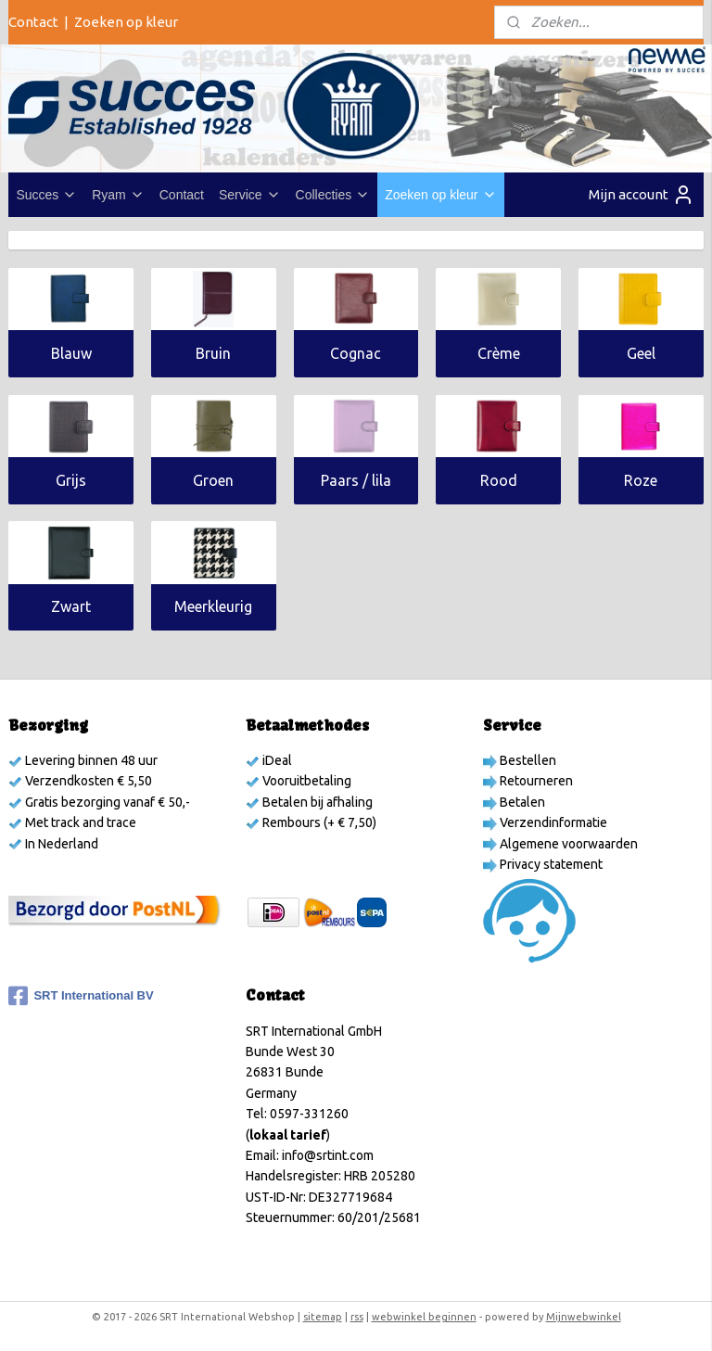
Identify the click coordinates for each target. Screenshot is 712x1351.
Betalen (521, 802)
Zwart (71, 607)
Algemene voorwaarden (567, 843)
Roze (640, 480)
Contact (33, 22)
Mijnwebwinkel (583, 1316)
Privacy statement (550, 864)
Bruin (213, 353)
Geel (641, 353)
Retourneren (535, 780)
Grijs (71, 480)
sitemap (322, 1316)
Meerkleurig (213, 607)
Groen (213, 480)
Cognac (355, 353)
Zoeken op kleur (126, 22)
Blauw (71, 353)
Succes (46, 194)
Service (250, 194)
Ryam (118, 194)
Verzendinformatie (552, 822)
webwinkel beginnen (424, 1316)
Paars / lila (356, 480)
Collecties (333, 194)
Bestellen (526, 760)
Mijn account (641, 195)
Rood (498, 480)
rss (356, 1316)
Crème (498, 353)
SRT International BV (80, 996)
